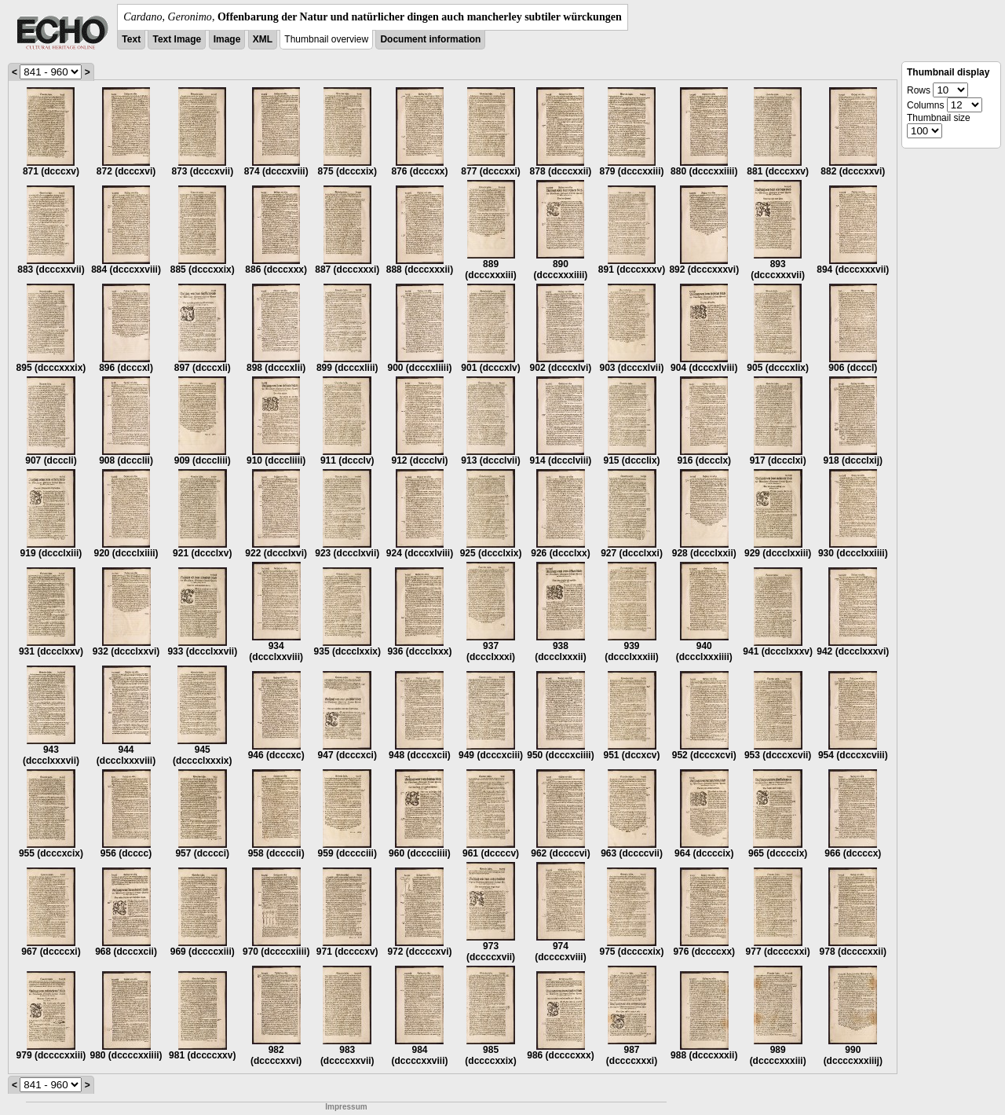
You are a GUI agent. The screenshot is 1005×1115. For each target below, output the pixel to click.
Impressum (346, 1106)
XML (262, 39)
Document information (430, 39)
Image (227, 39)
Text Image (176, 39)
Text (131, 39)
